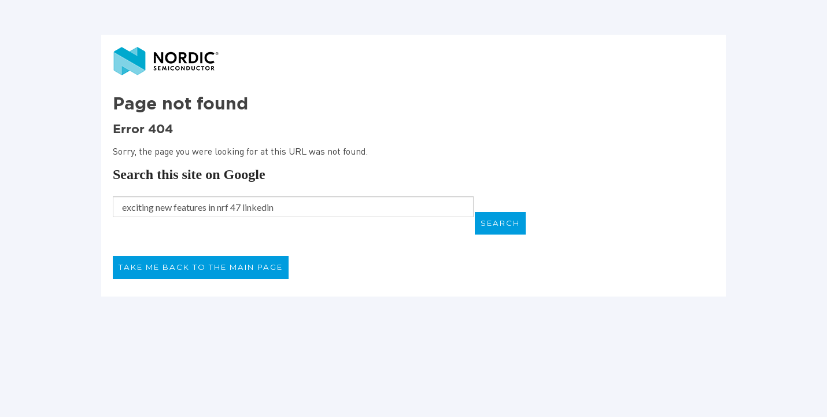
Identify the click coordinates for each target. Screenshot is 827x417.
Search (500, 223)
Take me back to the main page (201, 267)
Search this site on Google (189, 174)
